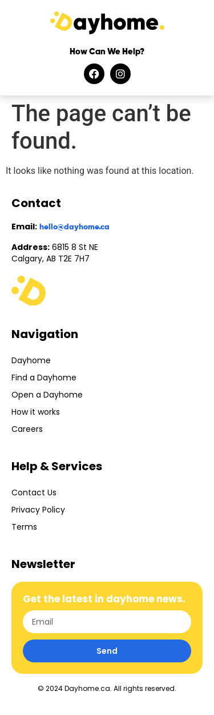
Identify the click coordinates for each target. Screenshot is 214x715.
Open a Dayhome (47, 394)
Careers (27, 429)
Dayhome (31, 360)
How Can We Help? (107, 51)
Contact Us (33, 492)
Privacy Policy (38, 509)
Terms (24, 527)
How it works (35, 412)
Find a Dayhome (43, 377)
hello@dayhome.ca (74, 227)
